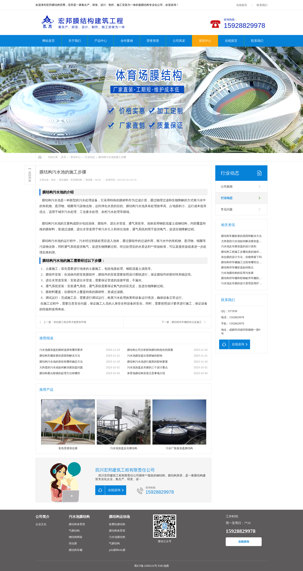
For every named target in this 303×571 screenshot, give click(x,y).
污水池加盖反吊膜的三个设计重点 (147, 367)
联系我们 (262, 5)
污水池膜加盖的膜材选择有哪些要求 (61, 349)
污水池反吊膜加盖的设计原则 (238, 246)
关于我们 (74, 40)
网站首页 (48, 40)
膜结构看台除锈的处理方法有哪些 (59, 373)
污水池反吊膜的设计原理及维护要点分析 (245, 283)
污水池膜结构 (79, 517)
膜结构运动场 (119, 517)
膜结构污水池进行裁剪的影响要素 (147, 361)
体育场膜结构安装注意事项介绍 (146, 373)
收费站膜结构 (117, 524)
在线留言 (241, 5)
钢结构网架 (75, 537)
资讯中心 (205, 40)
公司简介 (42, 517)
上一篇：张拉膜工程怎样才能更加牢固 (64, 322)
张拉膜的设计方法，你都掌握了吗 (241, 257)
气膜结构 (74, 530)
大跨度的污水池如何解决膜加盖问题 (61, 367)
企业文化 (41, 524)
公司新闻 (226, 186)
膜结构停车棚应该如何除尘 (237, 267)
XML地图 (163, 565)
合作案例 (127, 40)
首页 (63, 157)
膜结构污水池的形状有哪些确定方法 (61, 361)
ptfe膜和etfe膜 (117, 550)
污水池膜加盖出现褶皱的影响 (144, 355)
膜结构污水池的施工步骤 (112, 157)
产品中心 (100, 40)
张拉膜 (73, 543)
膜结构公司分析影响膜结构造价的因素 (150, 349)
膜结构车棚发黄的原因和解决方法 (59, 355)
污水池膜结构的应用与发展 (237, 272)
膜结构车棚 (75, 550)
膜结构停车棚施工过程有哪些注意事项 (244, 262)
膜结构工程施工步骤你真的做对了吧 (242, 251)
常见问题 (226, 209)
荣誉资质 (153, 40)
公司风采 (179, 40)
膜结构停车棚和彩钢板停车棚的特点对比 (245, 278)
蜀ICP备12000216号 (145, 565)
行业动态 (90, 157)
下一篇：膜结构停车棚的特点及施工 (182, 322)
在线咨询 (243, 541)
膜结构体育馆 (77, 524)
